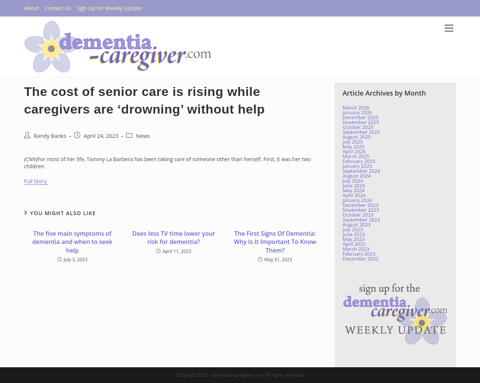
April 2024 (353, 195)
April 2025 (353, 151)
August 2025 (356, 136)
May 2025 (353, 146)
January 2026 (357, 112)
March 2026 (355, 107)
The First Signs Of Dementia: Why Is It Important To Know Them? (275, 241)
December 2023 (360, 205)
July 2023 (352, 229)
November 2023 (360, 209)
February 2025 (358, 161)
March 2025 (355, 156)
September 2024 (361, 171)
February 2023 (358, 253)
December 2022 (360, 258)
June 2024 (353, 185)
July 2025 (352, 141)
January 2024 (357, 200)
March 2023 (355, 248)
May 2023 (353, 239)
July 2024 (352, 180)
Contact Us (57, 8)
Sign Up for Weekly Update (109, 8)
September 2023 (361, 219)
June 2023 (353, 234)
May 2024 (353, 190)
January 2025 (357, 166)
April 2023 (353, 244)
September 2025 (361, 132)
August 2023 (356, 224)
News (143, 135)
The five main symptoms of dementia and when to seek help (72, 241)
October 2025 (357, 127)
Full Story (36, 181)
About (31, 8)
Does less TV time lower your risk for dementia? (173, 237)
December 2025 (360, 117)
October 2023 (357, 214)
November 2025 (360, 122)
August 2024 (356, 175)
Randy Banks (50, 135)
